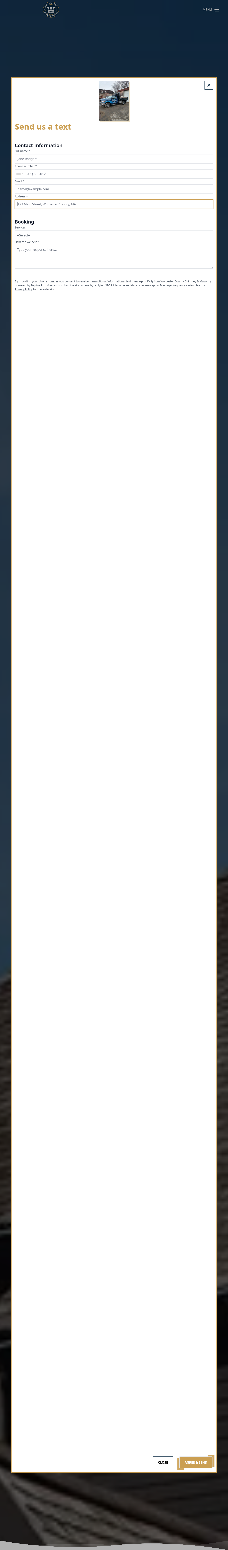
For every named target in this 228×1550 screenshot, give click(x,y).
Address (21, 196)
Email (19, 181)
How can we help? (27, 242)
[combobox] (19, 174)
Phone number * (26, 166)
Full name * (22, 151)
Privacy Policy (23, 289)
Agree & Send (196, 1462)
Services (20, 227)
